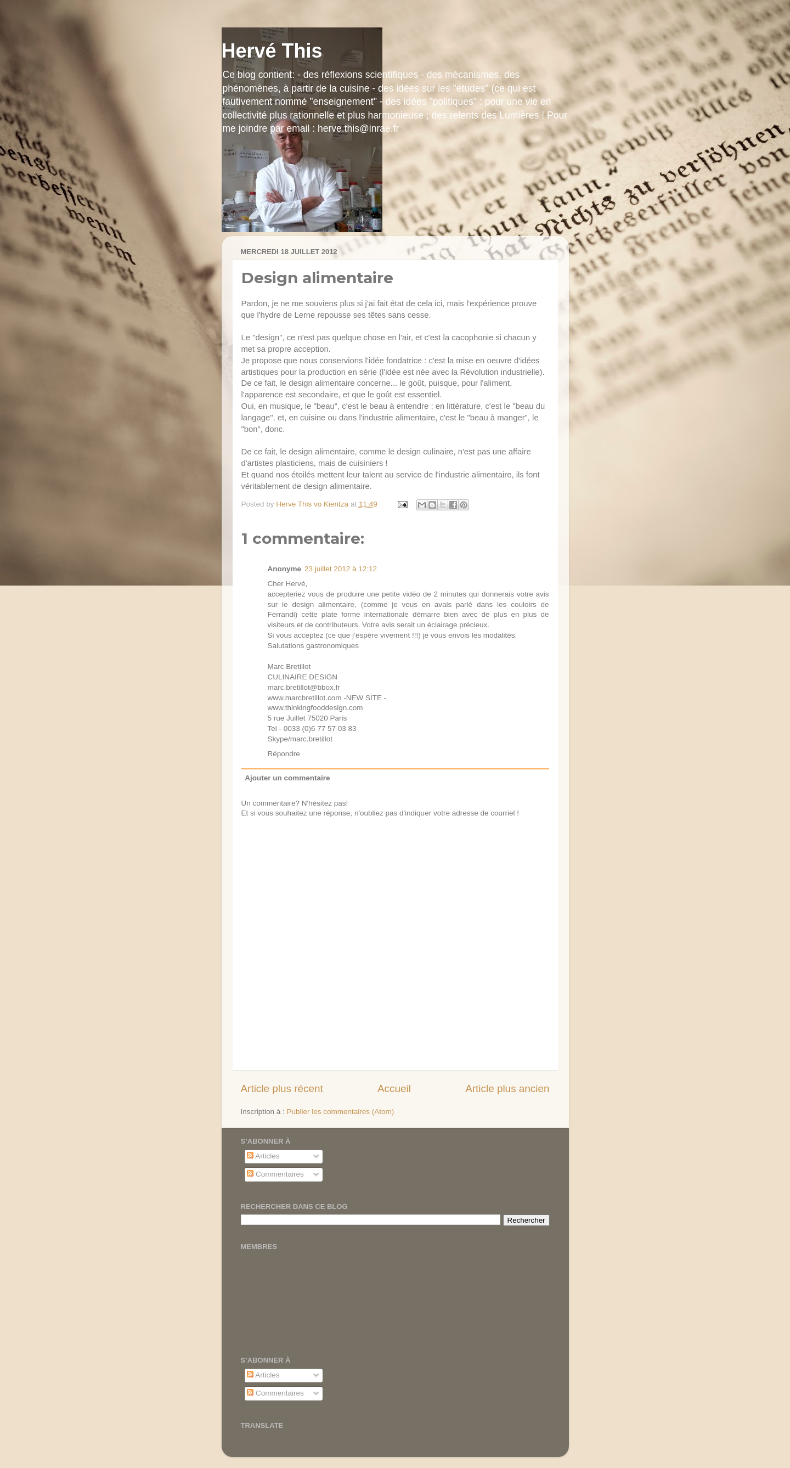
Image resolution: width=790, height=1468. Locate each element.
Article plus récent (282, 1088)
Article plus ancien (507, 1088)
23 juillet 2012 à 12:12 (340, 569)
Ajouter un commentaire (287, 778)
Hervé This (272, 51)
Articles (263, 1156)
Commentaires (275, 1174)
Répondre (284, 754)
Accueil (394, 1088)
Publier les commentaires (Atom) (340, 1111)
